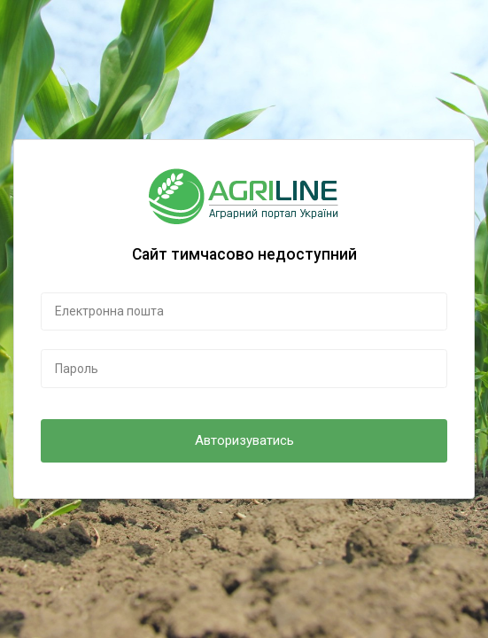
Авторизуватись (244, 440)
